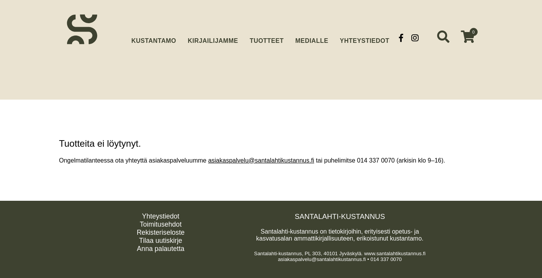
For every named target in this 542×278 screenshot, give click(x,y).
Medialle (311, 37)
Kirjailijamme (213, 37)
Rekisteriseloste (161, 232)
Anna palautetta (160, 249)
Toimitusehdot (161, 224)
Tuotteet (267, 37)
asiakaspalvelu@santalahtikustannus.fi (261, 160)
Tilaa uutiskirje (160, 240)
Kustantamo (153, 37)
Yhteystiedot (364, 37)
